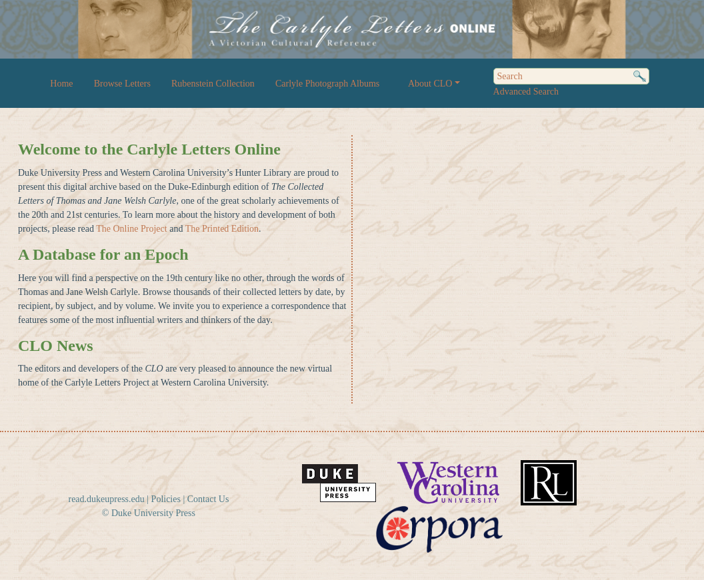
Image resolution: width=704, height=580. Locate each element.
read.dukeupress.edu (106, 499)
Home (61, 84)
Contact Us (208, 499)
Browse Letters (122, 84)
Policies (166, 499)
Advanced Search (526, 92)
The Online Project (131, 229)
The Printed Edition (222, 229)
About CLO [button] (430, 84)
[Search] (571, 76)
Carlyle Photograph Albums (327, 84)
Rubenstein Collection (213, 84)
